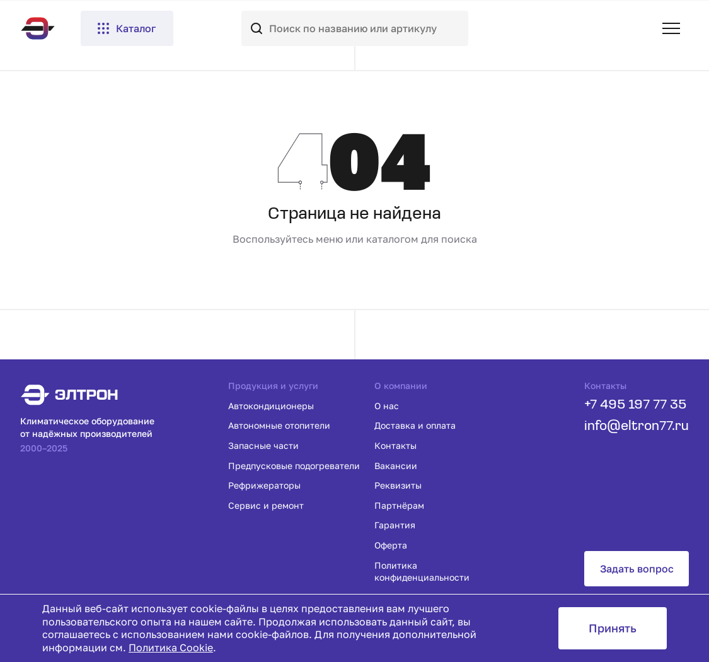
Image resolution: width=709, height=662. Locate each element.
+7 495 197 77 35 (635, 405)
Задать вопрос (637, 568)
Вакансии (395, 465)
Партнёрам (399, 505)
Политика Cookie (171, 647)
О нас (386, 405)
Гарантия (394, 525)
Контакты (395, 445)
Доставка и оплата (415, 425)
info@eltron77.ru (636, 426)
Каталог (126, 28)
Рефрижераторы (264, 485)
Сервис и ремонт (266, 505)
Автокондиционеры (271, 405)
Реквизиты (398, 485)
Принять (613, 628)
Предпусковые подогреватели (294, 465)
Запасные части (263, 445)
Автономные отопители (279, 425)
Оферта (390, 545)
